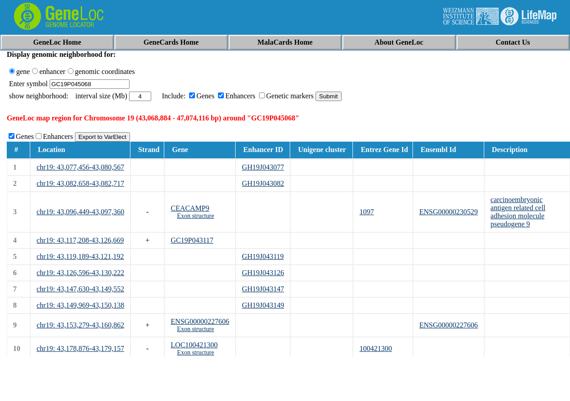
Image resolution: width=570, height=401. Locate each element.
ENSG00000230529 (448, 212)
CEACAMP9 (190, 208)
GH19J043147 (263, 289)
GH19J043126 (263, 273)
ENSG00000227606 (200, 321)
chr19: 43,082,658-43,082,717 (80, 183)
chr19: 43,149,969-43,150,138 (80, 305)
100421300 (375, 348)
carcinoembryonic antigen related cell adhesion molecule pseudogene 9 (518, 212)
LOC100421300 (194, 345)
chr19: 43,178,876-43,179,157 (80, 348)
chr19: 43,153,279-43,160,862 (80, 325)
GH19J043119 (263, 256)
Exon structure (195, 215)
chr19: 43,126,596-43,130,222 (80, 273)
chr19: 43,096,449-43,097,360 (80, 212)
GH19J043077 (263, 167)
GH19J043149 (263, 305)
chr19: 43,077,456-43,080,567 (80, 167)
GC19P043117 (192, 240)
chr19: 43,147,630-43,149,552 (80, 289)
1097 (366, 212)
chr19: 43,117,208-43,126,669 (80, 240)
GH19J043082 (263, 183)
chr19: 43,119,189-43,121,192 (80, 256)
